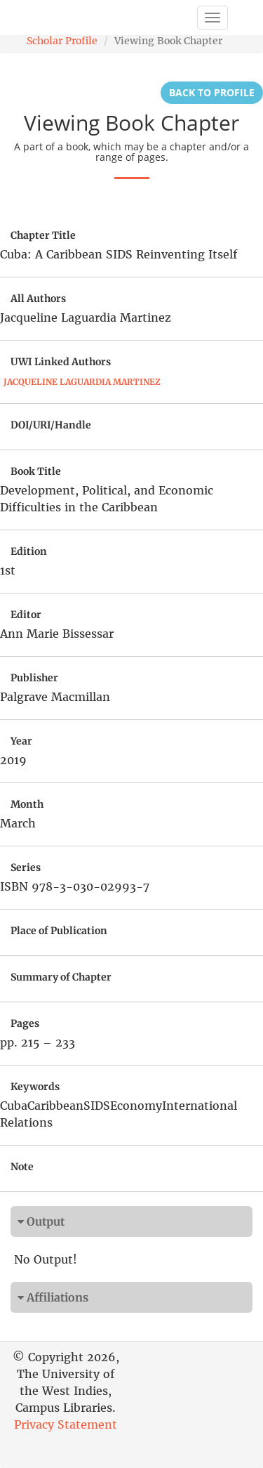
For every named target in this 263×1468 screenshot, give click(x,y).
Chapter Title (43, 235)
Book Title (36, 471)
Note (22, 1166)
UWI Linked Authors (61, 361)
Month (27, 804)
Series (26, 867)
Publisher (34, 677)
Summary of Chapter (61, 977)
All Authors (38, 298)
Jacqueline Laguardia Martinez (82, 381)
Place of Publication (59, 930)
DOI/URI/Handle (51, 425)
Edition (29, 551)
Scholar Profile (62, 40)
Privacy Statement (65, 1424)
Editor (26, 614)
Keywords (35, 1086)
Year (21, 741)
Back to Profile (212, 92)
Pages (25, 1023)
